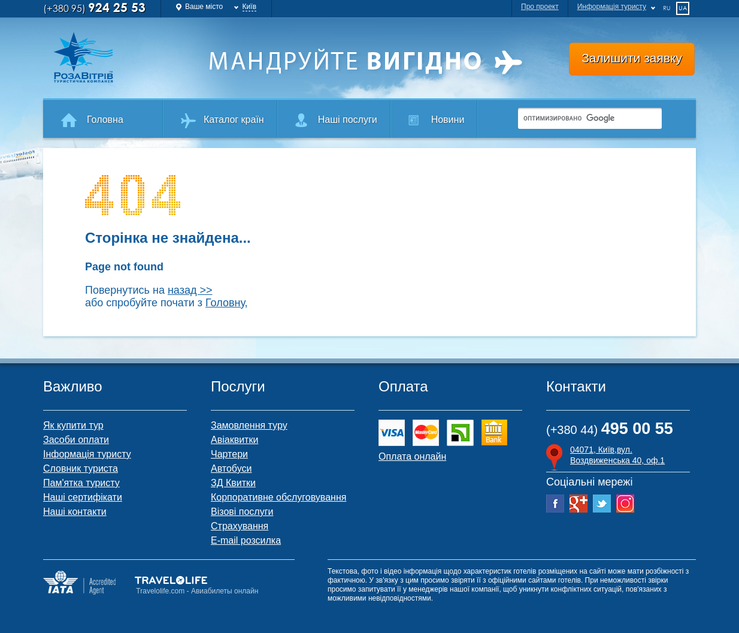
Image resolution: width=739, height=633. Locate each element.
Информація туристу (611, 6)
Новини (448, 119)
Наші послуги (347, 119)
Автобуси (231, 468)
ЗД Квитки (233, 483)
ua (683, 7)
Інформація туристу (87, 454)
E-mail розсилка (246, 540)
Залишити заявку (631, 58)
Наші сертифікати (82, 497)
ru (667, 7)
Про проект (540, 6)
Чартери (229, 454)
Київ (249, 6)
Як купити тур (73, 425)
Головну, (226, 303)
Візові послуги (242, 512)
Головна (105, 119)
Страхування (239, 526)
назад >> (190, 290)
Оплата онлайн (412, 456)
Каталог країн (234, 119)
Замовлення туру (249, 425)
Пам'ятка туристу (81, 483)
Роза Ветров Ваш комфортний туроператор (121, 57)
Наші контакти (75, 512)
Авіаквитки (234, 440)
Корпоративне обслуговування (278, 497)
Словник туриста (80, 468)
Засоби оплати (76, 440)
